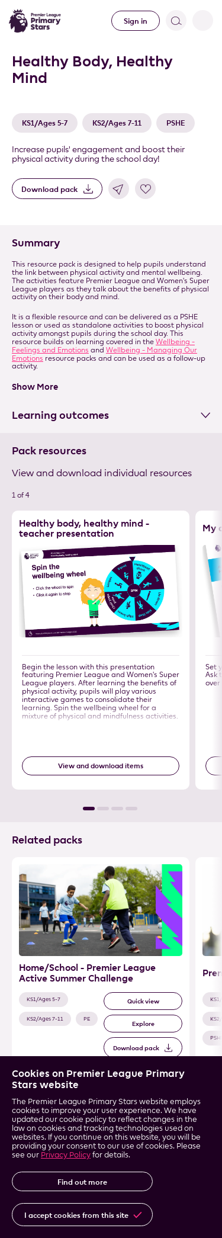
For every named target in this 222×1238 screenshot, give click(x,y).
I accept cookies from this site (76, 1215)
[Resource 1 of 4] (100, 650)
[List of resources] (111, 660)
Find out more (82, 1181)
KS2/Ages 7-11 (116, 122)
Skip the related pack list (0, 857)
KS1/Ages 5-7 (44, 122)
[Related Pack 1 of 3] (100, 964)
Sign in (135, 20)
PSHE (175, 122)
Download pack (49, 189)
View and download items (100, 765)
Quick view (143, 1001)
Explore (143, 1024)
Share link (118, 188)
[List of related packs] (111, 975)
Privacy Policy (66, 1154)
